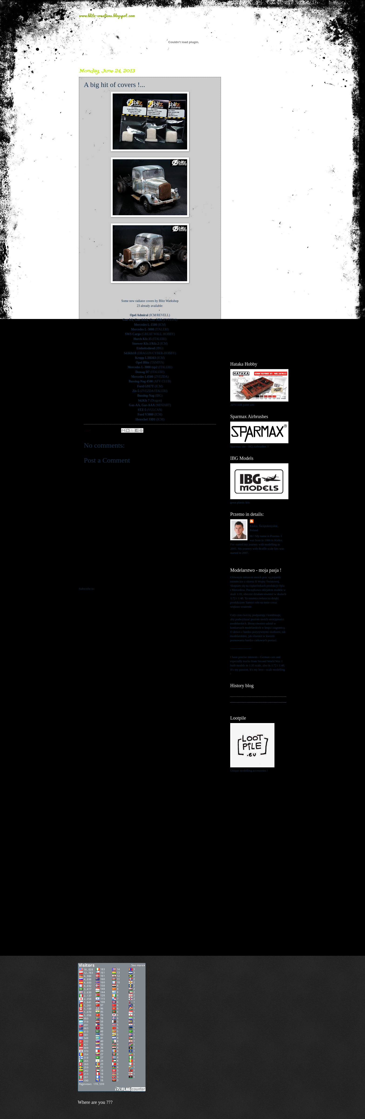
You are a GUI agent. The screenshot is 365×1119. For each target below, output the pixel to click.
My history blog (240, 693)
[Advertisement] (258, 138)
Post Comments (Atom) (109, 588)
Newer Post (88, 579)
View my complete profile (246, 558)
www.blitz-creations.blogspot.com (107, 15)
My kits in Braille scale (244, 699)
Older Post (212, 579)
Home (150, 579)
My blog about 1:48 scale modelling (252, 705)
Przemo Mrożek (264, 521)
